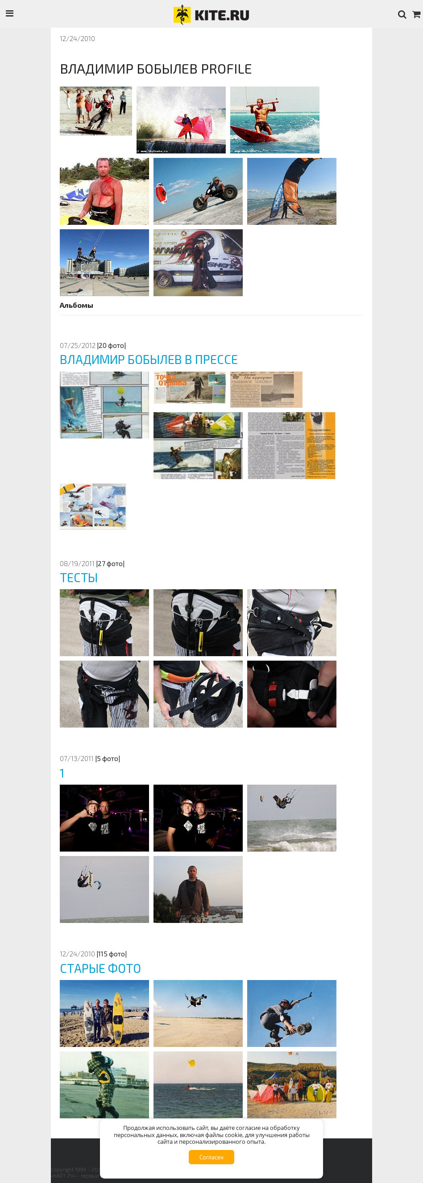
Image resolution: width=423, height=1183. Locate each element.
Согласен (211, 1157)
